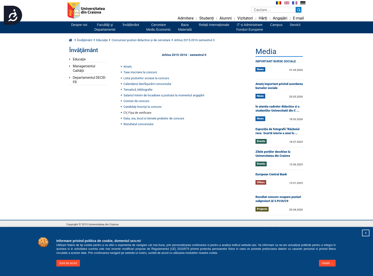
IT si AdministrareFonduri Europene (249, 27)
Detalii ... (327, 263)
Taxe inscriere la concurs (140, 72)
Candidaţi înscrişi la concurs (142, 106)
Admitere (186, 18)
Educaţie (79, 59)
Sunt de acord (68, 263)
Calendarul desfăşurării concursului (147, 84)
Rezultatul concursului (138, 124)
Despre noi (79, 25)
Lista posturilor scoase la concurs (146, 78)
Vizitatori (245, 18)
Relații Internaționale (214, 25)
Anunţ (127, 66)
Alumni (225, 18)
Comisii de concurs (136, 101)
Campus (276, 25)
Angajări (280, 18)
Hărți (263, 18)
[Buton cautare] (298, 10)
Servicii (295, 25)
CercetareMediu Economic (158, 27)
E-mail (298, 18)
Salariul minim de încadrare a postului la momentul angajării (163, 95)
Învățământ (131, 25)
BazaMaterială (185, 27)
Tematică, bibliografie (137, 89)
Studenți (206, 18)
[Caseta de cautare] (273, 10)
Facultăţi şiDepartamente (105, 27)
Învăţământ (84, 40)
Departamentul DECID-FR (89, 80)
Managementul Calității (84, 68)
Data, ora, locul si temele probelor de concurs (153, 118)
